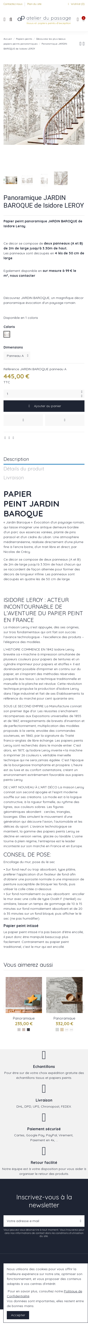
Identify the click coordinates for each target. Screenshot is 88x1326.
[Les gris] (57, 1029)
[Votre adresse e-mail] (40, 1221)
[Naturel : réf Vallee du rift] (71, 1029)
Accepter (18, 1315)
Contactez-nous (13, 4)
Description (16, 459)
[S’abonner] (80, 1221)
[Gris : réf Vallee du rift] (66, 1029)
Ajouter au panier (44, 406)
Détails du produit (24, 469)
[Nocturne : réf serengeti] (28, 1029)
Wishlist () (75, 4)
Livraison (14, 477)
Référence (11, 369)
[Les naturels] (62, 1029)
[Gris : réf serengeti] (19, 1029)
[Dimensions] (17, 356)
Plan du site (34, 4)
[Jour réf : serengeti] (23, 1029)
